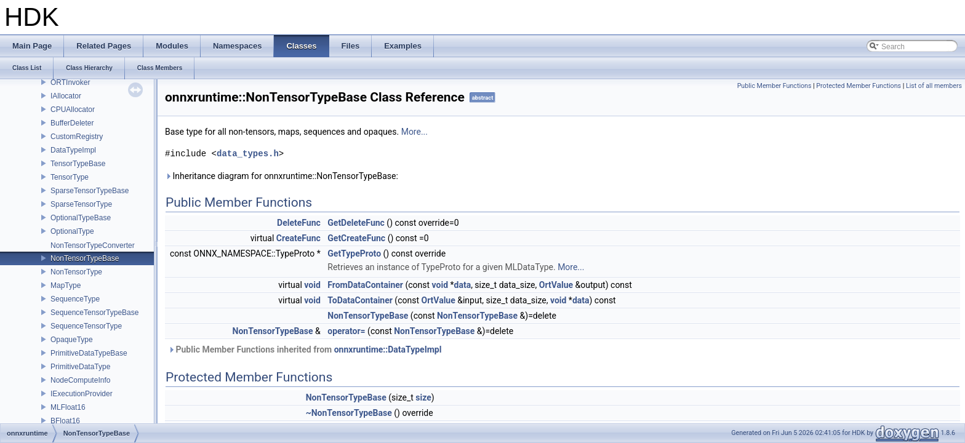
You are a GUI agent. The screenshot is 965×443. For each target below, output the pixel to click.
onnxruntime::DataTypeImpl (388, 349)
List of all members (934, 86)
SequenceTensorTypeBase (94, 312)
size (423, 397)
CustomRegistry (76, 136)
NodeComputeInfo (80, 380)
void (312, 285)
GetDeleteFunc (356, 223)
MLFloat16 (68, 407)
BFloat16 (65, 421)
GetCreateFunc (356, 238)
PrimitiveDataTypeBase (88, 353)
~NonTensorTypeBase (349, 413)
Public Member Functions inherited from (304, 349)
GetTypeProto (354, 253)
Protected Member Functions (858, 86)
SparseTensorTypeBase (89, 190)
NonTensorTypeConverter (92, 245)
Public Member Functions (774, 86)
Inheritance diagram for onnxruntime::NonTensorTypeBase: (281, 176)
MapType (65, 285)
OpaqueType (71, 339)
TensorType (69, 177)
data (462, 285)
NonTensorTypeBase (84, 258)
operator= (346, 331)
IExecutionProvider (81, 393)
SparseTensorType (81, 204)
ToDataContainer (360, 300)
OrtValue (556, 285)
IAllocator (65, 96)
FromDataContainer (365, 285)
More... (414, 132)
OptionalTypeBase (80, 218)
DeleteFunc (299, 223)
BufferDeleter (72, 123)
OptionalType (72, 231)
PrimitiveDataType (80, 366)
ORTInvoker (70, 82)
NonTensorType (76, 272)
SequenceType (75, 299)
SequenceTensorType (86, 326)
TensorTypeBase (77, 163)
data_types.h (248, 153)
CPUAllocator (72, 109)
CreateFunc (298, 238)
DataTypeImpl (73, 150)
